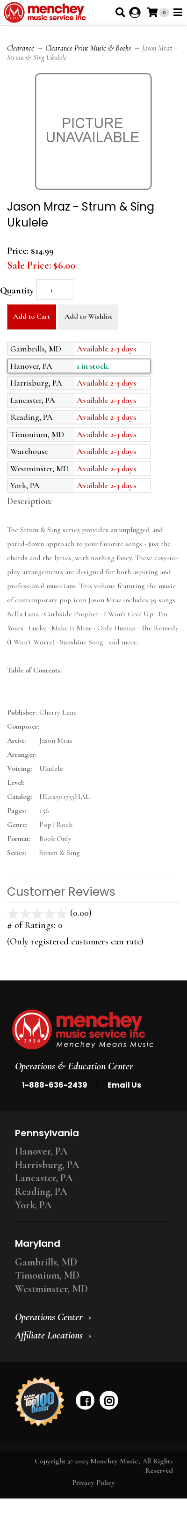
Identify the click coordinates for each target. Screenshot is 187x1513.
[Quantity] (54, 289)
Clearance (20, 48)
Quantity (17, 290)
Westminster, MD (51, 1289)
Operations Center (49, 1317)
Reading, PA (41, 1191)
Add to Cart (31, 316)
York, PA (33, 1205)
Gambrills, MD (46, 1262)
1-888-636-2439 (54, 1085)
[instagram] (109, 1400)
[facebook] (85, 1400)
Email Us (124, 1085)
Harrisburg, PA (47, 1165)
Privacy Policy (93, 1482)
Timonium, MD (47, 1275)
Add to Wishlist (88, 316)
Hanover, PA (41, 1151)
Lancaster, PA (44, 1178)
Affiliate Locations (49, 1335)
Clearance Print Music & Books (88, 48)
